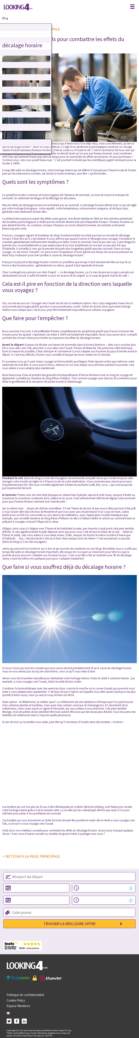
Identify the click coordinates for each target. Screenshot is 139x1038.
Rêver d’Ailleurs (61, 378)
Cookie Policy (16, 1000)
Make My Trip (93, 348)
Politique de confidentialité (25, 995)
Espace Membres (18, 1006)
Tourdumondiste (70, 235)
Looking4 (14, 272)
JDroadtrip (108, 548)
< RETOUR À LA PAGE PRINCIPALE (31, 856)
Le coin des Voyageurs (54, 478)
